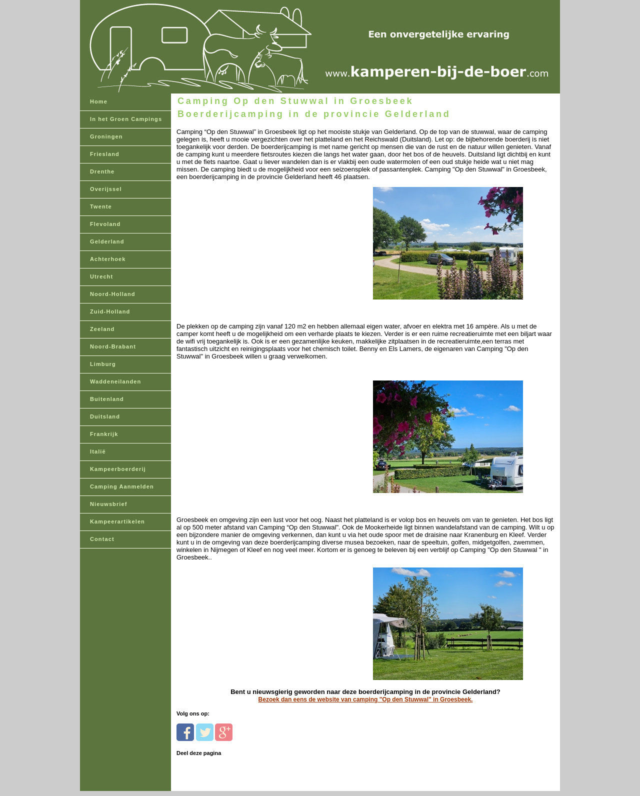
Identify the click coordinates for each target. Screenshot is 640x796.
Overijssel (106, 189)
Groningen (106, 137)
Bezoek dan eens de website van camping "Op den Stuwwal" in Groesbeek (365, 699)
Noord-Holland (113, 294)
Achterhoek (108, 259)
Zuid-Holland (110, 311)
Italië (98, 451)
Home (99, 101)
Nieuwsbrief (108, 504)
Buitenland (107, 399)
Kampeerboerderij (118, 469)
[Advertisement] (245, 243)
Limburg (103, 364)
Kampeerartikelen (117, 521)
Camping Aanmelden (122, 487)
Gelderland (107, 241)
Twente (101, 207)
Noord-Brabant (113, 347)
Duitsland (105, 417)
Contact (102, 539)
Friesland (105, 154)
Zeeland (102, 329)
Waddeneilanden (115, 381)
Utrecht (101, 277)
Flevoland (105, 224)
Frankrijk (104, 434)
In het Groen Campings (126, 119)
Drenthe (102, 171)
